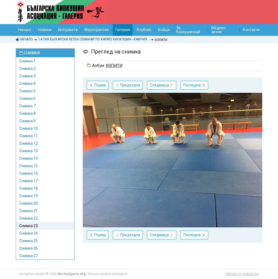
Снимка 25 (28, 241)
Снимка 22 (28, 218)
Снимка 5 (27, 91)
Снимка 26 (28, 248)
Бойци (164, 30)
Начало (25, 30)
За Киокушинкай (188, 30)
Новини (44, 30)
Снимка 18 (28, 188)
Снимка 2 (27, 68)
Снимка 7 (27, 106)
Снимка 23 (28, 226)
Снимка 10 (28, 128)
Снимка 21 (28, 211)
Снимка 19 (28, 196)
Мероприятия (96, 30)
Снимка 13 (28, 151)
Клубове (144, 30)
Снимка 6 (27, 98)
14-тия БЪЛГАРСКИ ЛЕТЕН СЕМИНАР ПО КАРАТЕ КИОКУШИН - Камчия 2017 (93, 39)
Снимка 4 (27, 83)
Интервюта (68, 30)
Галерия (122, 30)
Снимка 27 (28, 256)
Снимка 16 (28, 173)
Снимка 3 (27, 76)
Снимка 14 (28, 158)
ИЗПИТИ (114, 65)
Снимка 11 (28, 136)
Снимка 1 (27, 61)
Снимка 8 (27, 113)
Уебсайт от (242, 274)
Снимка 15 (28, 166)
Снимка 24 (28, 233)
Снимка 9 (27, 121)
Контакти (251, 30)
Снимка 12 (28, 143)
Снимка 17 (28, 181)
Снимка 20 (28, 203)
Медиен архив (218, 30)
